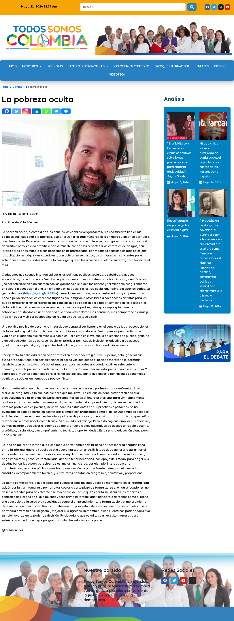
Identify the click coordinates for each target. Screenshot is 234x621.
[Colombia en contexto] (132, 66)
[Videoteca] (117, 74)
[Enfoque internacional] (173, 66)
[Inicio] (12, 66)
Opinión (17, 86)
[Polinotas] (55, 66)
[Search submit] (192, 7)
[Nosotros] (32, 66)
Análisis (175, 98)
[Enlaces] (202, 66)
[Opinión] (219, 66)
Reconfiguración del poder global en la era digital (178, 225)
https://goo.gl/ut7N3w (41, 293)
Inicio (5, 86)
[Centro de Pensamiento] (89, 66)
